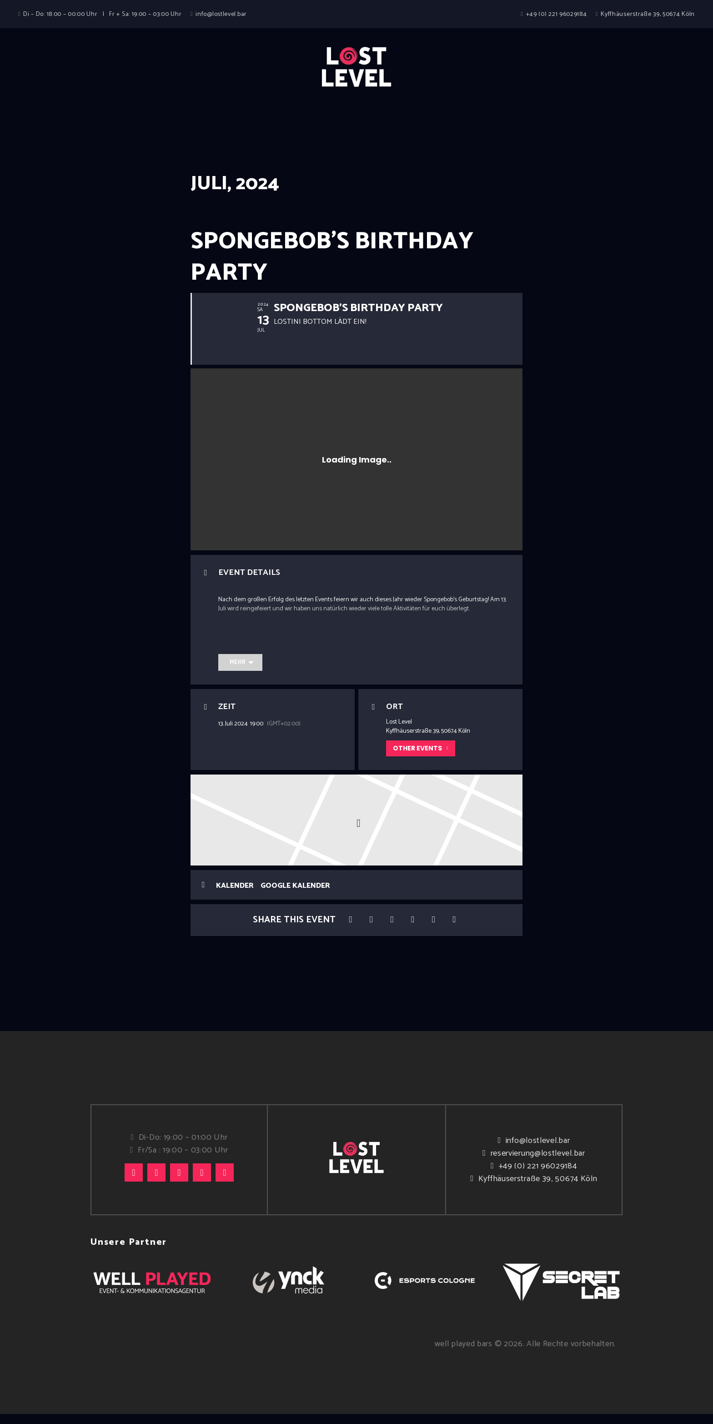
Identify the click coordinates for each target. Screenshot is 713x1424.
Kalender (235, 895)
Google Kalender (295, 895)
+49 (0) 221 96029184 (538, 1176)
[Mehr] (240, 672)
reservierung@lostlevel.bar (538, 1163)
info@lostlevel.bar (538, 1150)
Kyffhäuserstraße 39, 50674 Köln (538, 1189)
